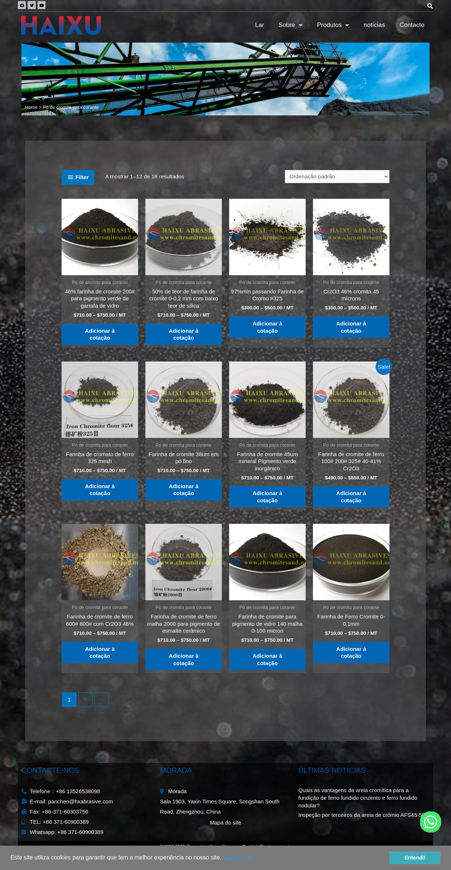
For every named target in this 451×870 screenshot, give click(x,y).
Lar (259, 24)
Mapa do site (225, 822)
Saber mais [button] (239, 857)
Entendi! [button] (414, 858)
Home (31, 107)
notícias (374, 24)
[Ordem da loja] (337, 176)
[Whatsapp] (430, 822)
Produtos (333, 25)
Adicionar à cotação (100, 334)
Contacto (412, 24)
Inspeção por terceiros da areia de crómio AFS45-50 (361, 815)
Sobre (290, 25)
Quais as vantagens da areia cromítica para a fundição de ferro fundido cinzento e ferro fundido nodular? (357, 797)
